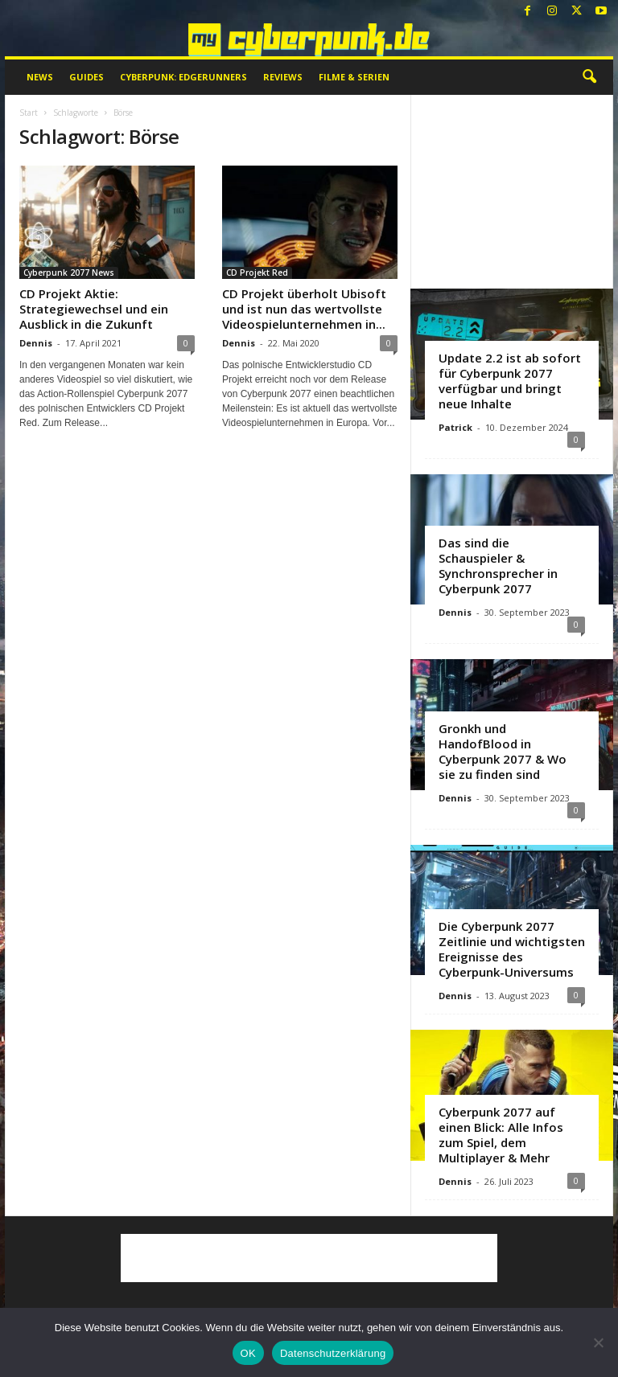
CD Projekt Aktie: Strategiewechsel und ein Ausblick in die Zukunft (93, 308)
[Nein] (598, 1342)
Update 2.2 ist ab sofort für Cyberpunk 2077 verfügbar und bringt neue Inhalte (510, 381)
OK (248, 1353)
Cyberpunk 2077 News (68, 272)
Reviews (283, 77)
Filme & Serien (354, 77)
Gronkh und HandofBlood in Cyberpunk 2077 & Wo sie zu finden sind (502, 751)
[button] (589, 77)
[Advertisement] (512, 191)
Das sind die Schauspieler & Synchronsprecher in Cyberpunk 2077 (498, 565)
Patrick (455, 427)
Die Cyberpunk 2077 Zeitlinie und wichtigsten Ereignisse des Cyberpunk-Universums (512, 949)
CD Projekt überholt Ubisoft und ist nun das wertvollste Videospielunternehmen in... (304, 308)
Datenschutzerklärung (332, 1353)
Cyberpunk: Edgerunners (183, 77)
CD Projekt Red (257, 272)
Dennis (35, 343)
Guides (86, 77)
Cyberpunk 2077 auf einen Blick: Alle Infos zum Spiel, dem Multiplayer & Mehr (501, 1135)
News (40, 77)
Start (28, 112)
